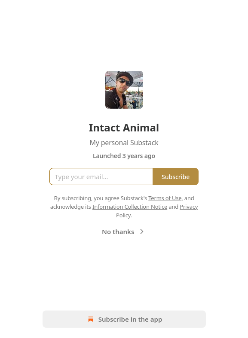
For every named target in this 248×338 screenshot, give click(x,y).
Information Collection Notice (129, 206)
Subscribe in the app (124, 319)
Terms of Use (164, 198)
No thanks (124, 231)
